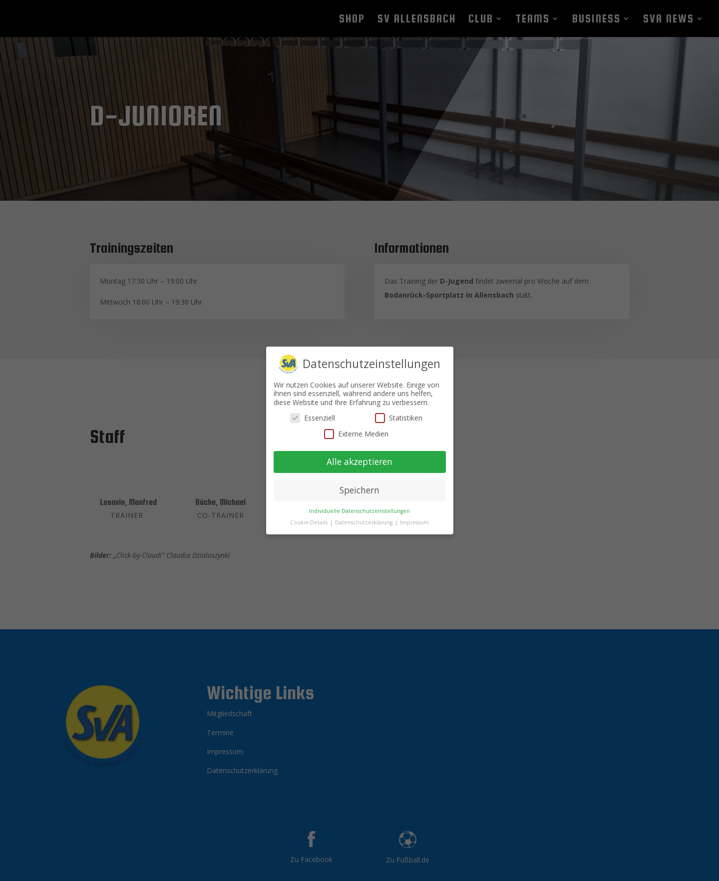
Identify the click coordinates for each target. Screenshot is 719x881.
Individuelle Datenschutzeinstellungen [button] (359, 504)
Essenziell (312, 411)
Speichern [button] (359, 484)
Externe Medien (356, 427)
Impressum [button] (414, 515)
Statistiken (398, 411)
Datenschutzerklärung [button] (364, 515)
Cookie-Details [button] (309, 515)
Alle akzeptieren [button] (359, 455)
